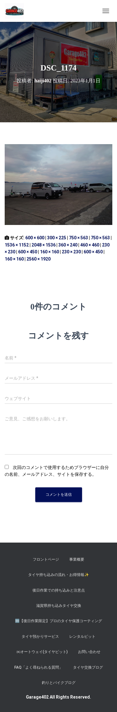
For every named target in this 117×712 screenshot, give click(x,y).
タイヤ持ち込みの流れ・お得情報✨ (58, 575)
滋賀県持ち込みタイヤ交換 (58, 605)
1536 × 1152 (17, 244)
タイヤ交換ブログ (88, 667)
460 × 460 (89, 244)
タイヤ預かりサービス (40, 636)
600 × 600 (34, 237)
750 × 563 (78, 237)
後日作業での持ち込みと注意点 (58, 590)
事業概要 (76, 559)
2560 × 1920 (39, 258)
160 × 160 (49, 251)
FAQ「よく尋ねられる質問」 (38, 667)
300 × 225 (56, 237)
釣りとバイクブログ (59, 682)
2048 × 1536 (44, 244)
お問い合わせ (89, 652)
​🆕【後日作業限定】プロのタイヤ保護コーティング (58, 621)
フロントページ (46, 559)
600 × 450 (27, 251)
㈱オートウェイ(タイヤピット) (42, 652)
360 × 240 (67, 244)
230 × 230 (71, 251)
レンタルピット (82, 636)
